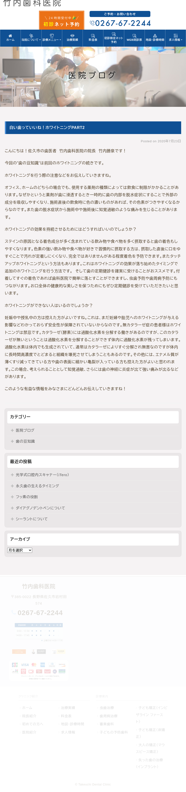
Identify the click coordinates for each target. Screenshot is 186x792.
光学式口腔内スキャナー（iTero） (42, 475)
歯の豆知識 (25, 441)
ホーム (10, 37)
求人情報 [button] (175, 37)
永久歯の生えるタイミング (37, 486)
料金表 (93, 37)
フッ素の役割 (27, 497)
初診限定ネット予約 (113, 37)
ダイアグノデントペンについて (40, 508)
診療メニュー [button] (52, 37)
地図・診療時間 (155, 37)
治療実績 (72, 37)
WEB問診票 (134, 37)
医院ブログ (25, 430)
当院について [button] (31, 37)
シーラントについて (32, 519)
